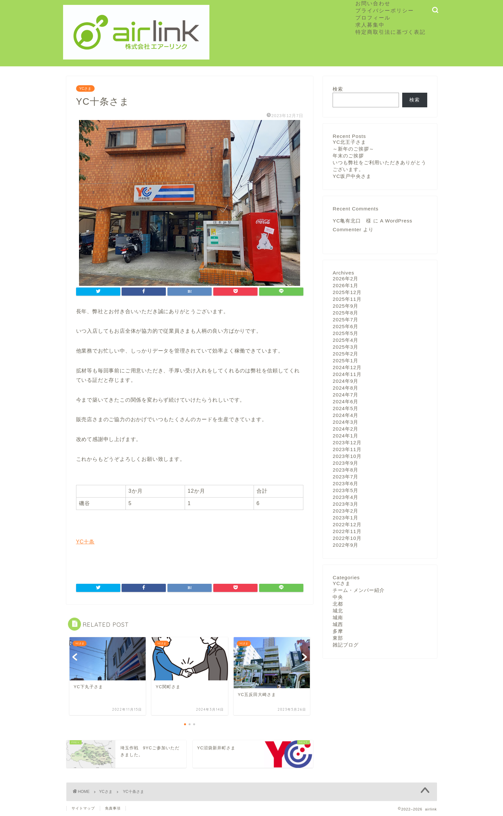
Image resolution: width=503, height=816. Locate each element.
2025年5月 (345, 333)
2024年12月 (347, 367)
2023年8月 (345, 470)
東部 (338, 638)
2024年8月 (345, 388)
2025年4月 (345, 340)
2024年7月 (345, 394)
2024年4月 (345, 415)
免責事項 (113, 808)
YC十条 (85, 541)
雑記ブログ (346, 645)
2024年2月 (345, 429)
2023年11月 (347, 449)
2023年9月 (345, 463)
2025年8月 (345, 312)
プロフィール (372, 17)
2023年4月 (345, 497)
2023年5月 (345, 490)
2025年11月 (347, 299)
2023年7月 (345, 476)
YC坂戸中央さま (352, 176)
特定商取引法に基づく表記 (390, 32)
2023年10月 (347, 456)
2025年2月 (345, 353)
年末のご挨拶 (348, 155)
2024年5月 (345, 408)
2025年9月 (345, 306)
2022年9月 (345, 545)
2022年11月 (347, 531)
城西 (338, 624)
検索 (338, 89)
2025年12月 (347, 292)
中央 (338, 597)
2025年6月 (345, 326)
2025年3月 (345, 347)
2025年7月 (345, 319)
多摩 (338, 631)
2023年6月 (345, 483)
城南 (338, 617)
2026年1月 (345, 285)
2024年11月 (347, 374)
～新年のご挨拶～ (353, 149)
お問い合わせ (372, 3)
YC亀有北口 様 (352, 220)
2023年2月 (345, 511)
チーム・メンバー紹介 (359, 590)
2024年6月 (345, 401)
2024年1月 (345, 435)
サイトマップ (83, 808)
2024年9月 (345, 381)
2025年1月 (345, 360)
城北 (338, 610)
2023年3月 (345, 504)
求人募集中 (372, 24)
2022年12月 (347, 524)
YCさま (85, 88)
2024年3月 (345, 422)
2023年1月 (345, 517)
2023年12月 (347, 442)
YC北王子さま (349, 142)
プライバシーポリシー (384, 10)
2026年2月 (345, 278)
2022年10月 (347, 538)
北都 (338, 604)
